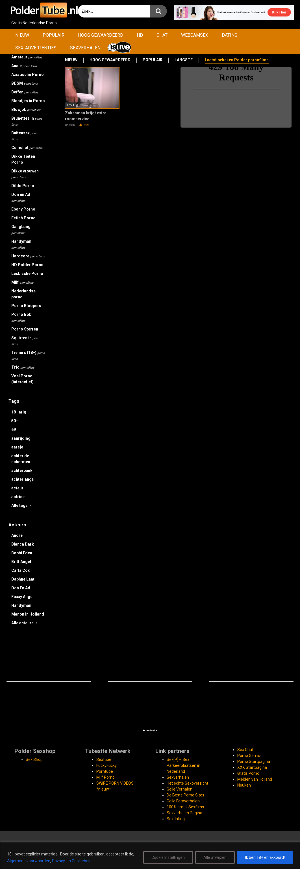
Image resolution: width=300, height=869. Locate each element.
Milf (22, 282)
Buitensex (24, 136)
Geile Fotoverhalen (183, 801)
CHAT (162, 35)
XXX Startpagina (252, 767)
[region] (150, 855)
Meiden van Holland (254, 779)
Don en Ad (20, 197)
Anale (24, 66)
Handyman (21, 244)
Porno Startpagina (253, 761)
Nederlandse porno (23, 294)
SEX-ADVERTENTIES (35, 48)
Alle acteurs (24, 623)
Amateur (26, 57)
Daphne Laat (22, 579)
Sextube (103, 759)
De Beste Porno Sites (185, 795)
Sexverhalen (178, 777)
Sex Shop (34, 759)
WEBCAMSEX (194, 35)
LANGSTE (184, 60)
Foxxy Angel (22, 596)
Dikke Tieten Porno (23, 159)
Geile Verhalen (179, 789)
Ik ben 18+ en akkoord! (265, 857)
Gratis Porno (248, 773)
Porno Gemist (249, 755)
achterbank (21, 470)
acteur (17, 488)
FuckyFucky (106, 765)
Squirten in (25, 341)
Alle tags (21, 505)
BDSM (24, 83)
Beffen (24, 92)
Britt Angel (21, 561)
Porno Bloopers (26, 305)
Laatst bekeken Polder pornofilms (237, 60)
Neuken (244, 785)
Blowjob (26, 109)
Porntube (104, 771)
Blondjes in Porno (28, 100)
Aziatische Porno (27, 74)
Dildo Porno (22, 185)
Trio (22, 367)
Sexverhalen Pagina (184, 813)
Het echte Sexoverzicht (187, 783)
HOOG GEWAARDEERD (100, 35)
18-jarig (18, 412)
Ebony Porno (23, 209)
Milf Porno (105, 777)
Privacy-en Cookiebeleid (73, 861)
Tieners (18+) (28, 355)
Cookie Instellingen (168, 857)
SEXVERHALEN (85, 48)
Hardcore (28, 256)
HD (140, 35)
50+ (14, 421)
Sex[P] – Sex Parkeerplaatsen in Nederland (183, 765)
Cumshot (27, 147)
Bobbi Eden (21, 553)
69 (13, 429)
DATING (229, 35)
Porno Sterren (24, 329)
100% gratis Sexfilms (185, 807)
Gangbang (21, 229)
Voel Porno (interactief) (22, 379)
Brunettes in (26, 121)
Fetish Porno (23, 218)
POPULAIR (53, 35)
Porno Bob (21, 317)
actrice (18, 496)
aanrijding (21, 438)
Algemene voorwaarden (28, 861)
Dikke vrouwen (25, 174)
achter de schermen (20, 459)
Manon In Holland (27, 614)
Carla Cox (20, 570)
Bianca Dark (22, 544)
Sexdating (176, 819)
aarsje (17, 447)
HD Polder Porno (27, 264)
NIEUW (22, 35)
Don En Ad (20, 588)
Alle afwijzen (215, 857)
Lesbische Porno (27, 273)
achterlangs (22, 479)
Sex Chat (245, 749)
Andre (17, 535)
